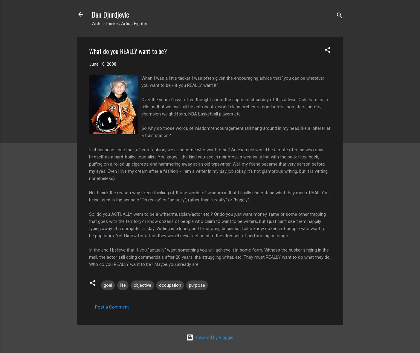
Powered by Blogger (210, 337)
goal (108, 285)
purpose (197, 285)
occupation (170, 285)
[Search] (339, 16)
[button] (327, 51)
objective (142, 285)
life (123, 285)
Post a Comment (112, 307)
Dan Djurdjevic (110, 14)
